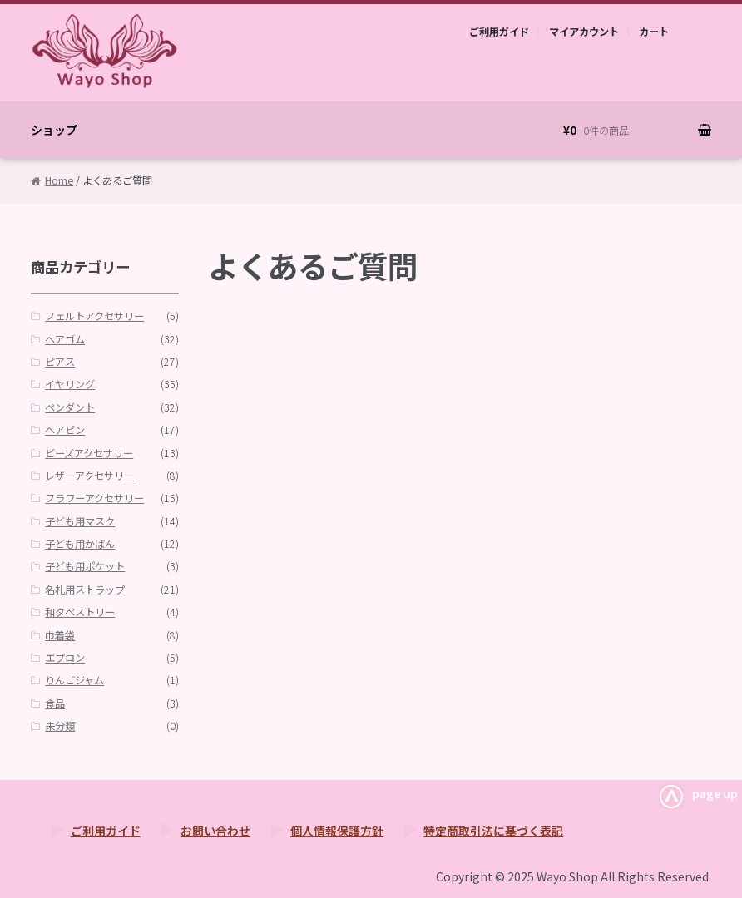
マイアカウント (584, 31)
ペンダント (70, 407)
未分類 (60, 725)
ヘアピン (65, 429)
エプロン (65, 657)
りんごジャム (74, 680)
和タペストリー (80, 611)
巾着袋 (60, 635)
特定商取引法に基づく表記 (493, 830)
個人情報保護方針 (336, 830)
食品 (55, 703)
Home (59, 180)
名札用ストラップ (85, 589)
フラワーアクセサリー (94, 498)
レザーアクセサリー (89, 475)
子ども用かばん (80, 543)
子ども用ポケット (85, 566)
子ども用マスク (80, 521)
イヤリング (70, 384)
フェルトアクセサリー (94, 315)
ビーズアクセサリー (89, 453)
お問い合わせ (215, 830)
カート (654, 31)
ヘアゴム (65, 339)
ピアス (60, 361)
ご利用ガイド (499, 31)
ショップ (54, 129)
